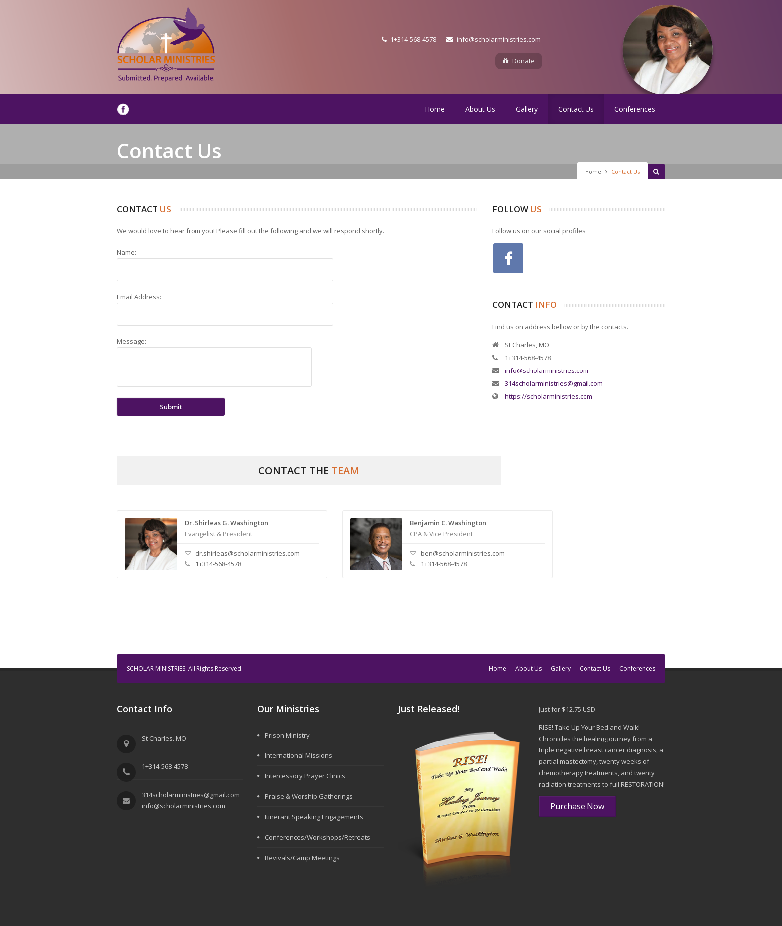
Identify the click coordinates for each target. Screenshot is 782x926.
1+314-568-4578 (409, 39)
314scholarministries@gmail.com (554, 383)
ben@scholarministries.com (463, 553)
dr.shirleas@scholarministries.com (248, 553)
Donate (519, 60)
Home (435, 109)
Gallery (527, 109)
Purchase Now (577, 806)
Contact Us (576, 109)
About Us (480, 109)
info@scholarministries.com (493, 39)
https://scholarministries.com (548, 396)
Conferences (634, 109)
